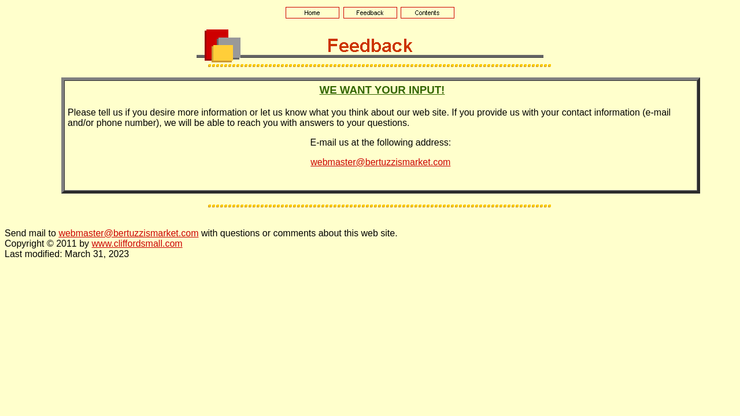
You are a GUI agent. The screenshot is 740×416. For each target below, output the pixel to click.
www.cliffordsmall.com (137, 243)
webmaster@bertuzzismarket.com (380, 162)
